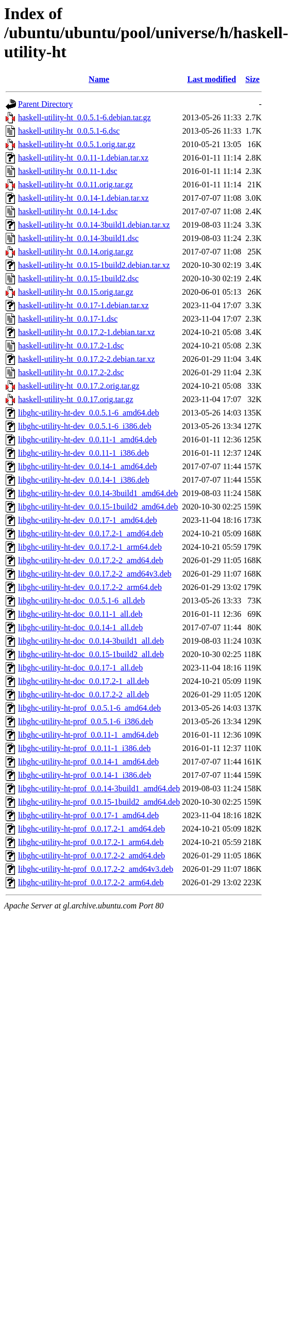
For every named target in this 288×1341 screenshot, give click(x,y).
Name (99, 79)
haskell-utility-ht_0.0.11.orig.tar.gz (75, 184)
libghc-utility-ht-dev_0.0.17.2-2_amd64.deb (90, 560)
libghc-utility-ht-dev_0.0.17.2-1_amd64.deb (90, 533)
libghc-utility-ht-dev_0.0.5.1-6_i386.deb (84, 426)
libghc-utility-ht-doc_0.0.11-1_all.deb (80, 614)
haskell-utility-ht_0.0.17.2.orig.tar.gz (79, 385)
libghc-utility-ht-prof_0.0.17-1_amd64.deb (88, 815)
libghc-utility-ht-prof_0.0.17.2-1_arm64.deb (91, 842)
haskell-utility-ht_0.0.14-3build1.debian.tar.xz (94, 224)
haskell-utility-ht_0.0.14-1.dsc (67, 211)
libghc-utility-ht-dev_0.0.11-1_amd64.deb (87, 439)
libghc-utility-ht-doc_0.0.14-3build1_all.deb (91, 640)
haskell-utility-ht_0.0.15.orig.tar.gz (75, 292)
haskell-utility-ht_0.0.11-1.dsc (67, 171)
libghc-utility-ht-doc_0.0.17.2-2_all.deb (83, 694)
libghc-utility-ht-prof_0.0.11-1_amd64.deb (88, 734)
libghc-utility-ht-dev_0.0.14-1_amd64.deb (87, 466)
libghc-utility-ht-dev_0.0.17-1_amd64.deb (87, 520)
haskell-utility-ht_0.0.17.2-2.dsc (71, 372)
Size (252, 79)
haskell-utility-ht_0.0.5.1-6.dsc (69, 130)
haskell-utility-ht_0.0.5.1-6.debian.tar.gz (84, 117)
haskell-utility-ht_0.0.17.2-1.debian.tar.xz (86, 332)
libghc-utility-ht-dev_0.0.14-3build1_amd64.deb (98, 493)
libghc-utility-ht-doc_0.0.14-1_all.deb (80, 627)
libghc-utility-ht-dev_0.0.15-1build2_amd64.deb (98, 506)
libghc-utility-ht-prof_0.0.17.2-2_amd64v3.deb (95, 869)
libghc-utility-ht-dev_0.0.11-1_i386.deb (83, 453)
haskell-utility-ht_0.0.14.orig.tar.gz (75, 251)
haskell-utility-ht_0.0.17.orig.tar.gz (75, 399)
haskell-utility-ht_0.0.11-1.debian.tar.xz (83, 157)
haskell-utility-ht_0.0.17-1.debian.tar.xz (83, 305)
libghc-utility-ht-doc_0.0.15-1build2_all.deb (91, 654)
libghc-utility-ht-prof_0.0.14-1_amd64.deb (88, 761)
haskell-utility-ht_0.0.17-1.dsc (67, 318)
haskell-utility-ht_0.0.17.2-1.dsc (71, 345)
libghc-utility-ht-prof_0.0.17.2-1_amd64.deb (91, 828)
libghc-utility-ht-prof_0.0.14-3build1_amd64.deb (99, 788)
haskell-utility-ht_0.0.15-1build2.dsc (78, 278)
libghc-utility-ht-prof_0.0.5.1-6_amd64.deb (89, 708)
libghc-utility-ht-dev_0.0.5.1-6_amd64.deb (88, 412)
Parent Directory (45, 104)
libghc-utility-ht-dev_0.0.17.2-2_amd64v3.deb (95, 573)
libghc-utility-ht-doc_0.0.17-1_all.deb (80, 667)
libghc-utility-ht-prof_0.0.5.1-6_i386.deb (85, 721)
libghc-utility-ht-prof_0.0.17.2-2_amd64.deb (91, 855)
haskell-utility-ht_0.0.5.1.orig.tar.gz (76, 144)
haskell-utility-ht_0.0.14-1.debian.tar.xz (83, 198)
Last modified (211, 79)
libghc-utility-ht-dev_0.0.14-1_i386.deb (83, 479)
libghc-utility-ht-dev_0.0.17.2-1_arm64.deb (90, 546)
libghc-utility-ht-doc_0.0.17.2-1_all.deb (83, 681)
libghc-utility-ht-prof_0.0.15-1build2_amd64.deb (99, 801)
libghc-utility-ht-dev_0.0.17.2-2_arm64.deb (90, 587)
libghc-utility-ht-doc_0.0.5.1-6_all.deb (81, 600)
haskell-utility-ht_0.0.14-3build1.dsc (78, 238)
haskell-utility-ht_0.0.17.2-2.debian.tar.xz (86, 359)
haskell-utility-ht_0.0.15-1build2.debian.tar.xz (94, 265)
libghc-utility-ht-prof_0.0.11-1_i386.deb (84, 748)
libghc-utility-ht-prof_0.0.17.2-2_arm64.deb (91, 882)
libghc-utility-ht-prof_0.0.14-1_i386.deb (84, 775)
